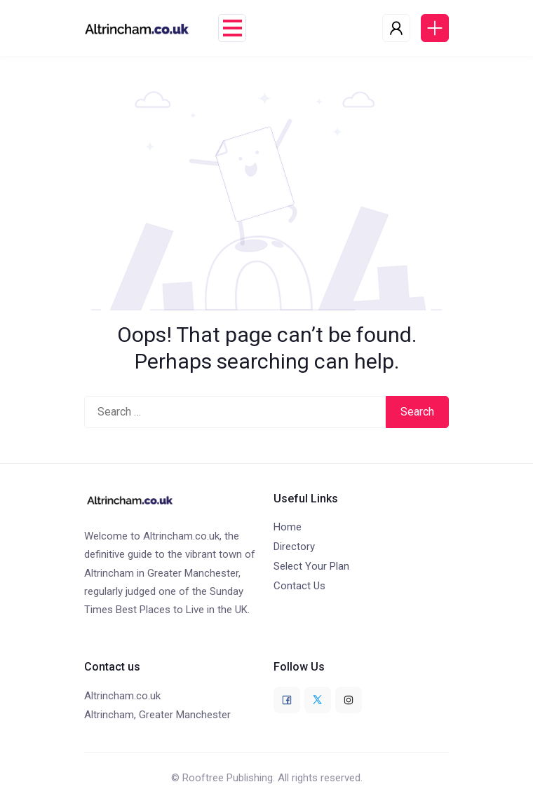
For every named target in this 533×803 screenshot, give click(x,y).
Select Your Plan (311, 566)
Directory (294, 546)
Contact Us (299, 585)
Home (288, 527)
